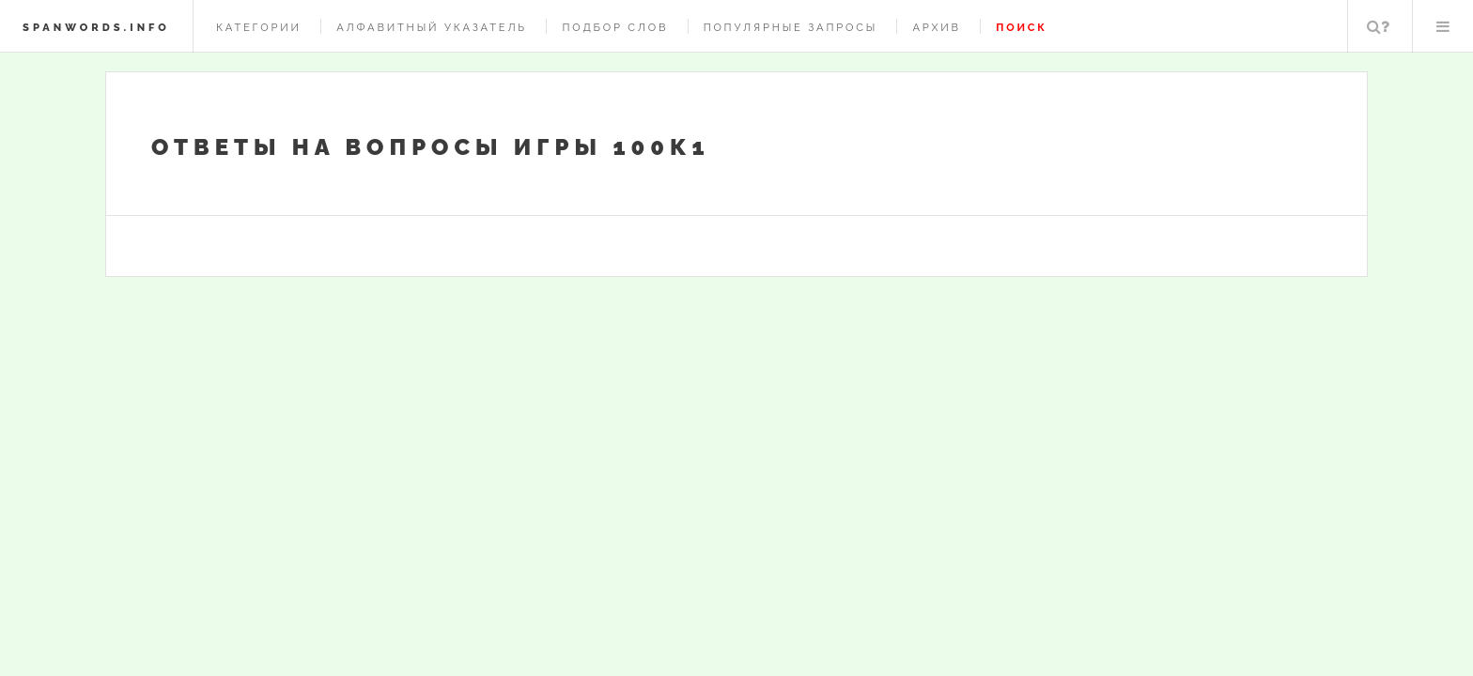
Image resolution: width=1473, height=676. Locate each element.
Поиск (1378, 26)
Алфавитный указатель (431, 27)
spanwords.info (96, 27)
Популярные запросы (790, 27)
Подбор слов (615, 27)
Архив (936, 27)
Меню (1443, 26)
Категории (259, 27)
